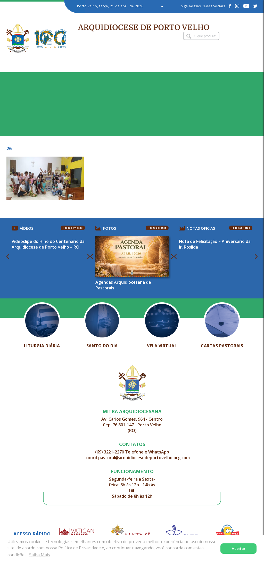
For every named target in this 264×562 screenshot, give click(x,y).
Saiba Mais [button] (39, 555)
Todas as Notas (239, 227)
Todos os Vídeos (73, 227)
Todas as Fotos (157, 227)
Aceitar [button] (238, 548)
